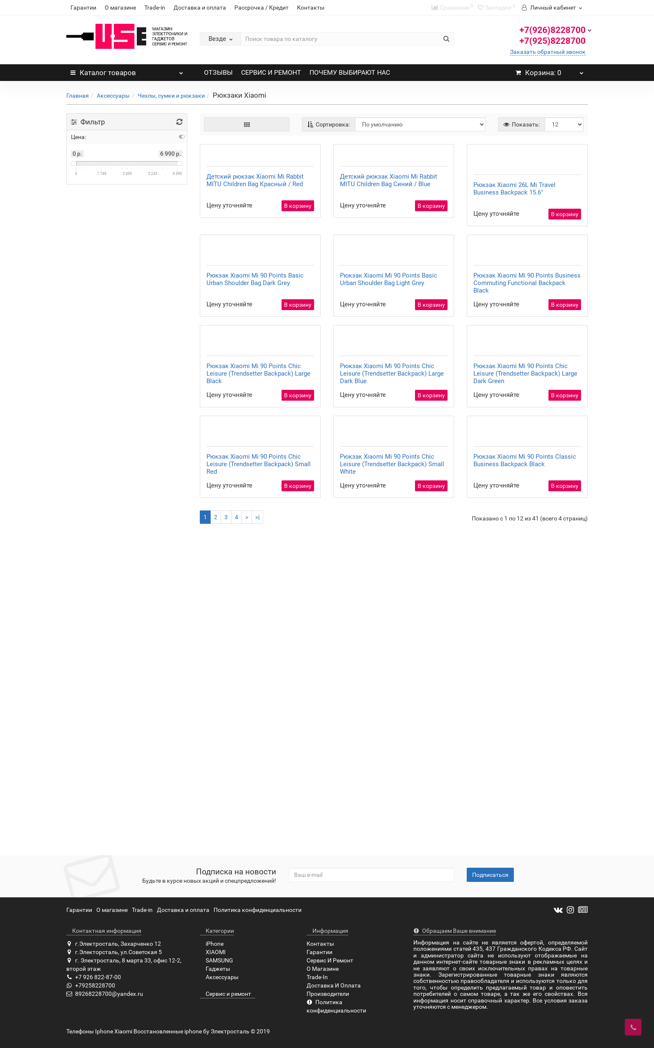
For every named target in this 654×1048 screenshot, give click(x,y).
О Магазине (323, 968)
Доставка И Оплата (334, 985)
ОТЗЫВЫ (218, 72)
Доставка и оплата (200, 7)
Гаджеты (215, 968)
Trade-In (317, 977)
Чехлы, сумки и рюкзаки (171, 95)
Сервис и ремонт (225, 993)
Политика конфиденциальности (258, 910)
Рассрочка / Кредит (261, 7)
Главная (77, 95)
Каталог (126, 70)
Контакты (310, 7)
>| (257, 831)
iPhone (212, 943)
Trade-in (154, 7)
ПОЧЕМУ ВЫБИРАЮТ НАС (349, 72)
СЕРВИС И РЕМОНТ (271, 72)
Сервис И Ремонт (330, 960)
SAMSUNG (216, 960)
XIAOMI (213, 952)
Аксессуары (113, 95)
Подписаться (490, 874)
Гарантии (83, 7)
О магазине (120, 7)
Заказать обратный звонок (548, 51)
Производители (328, 993)
